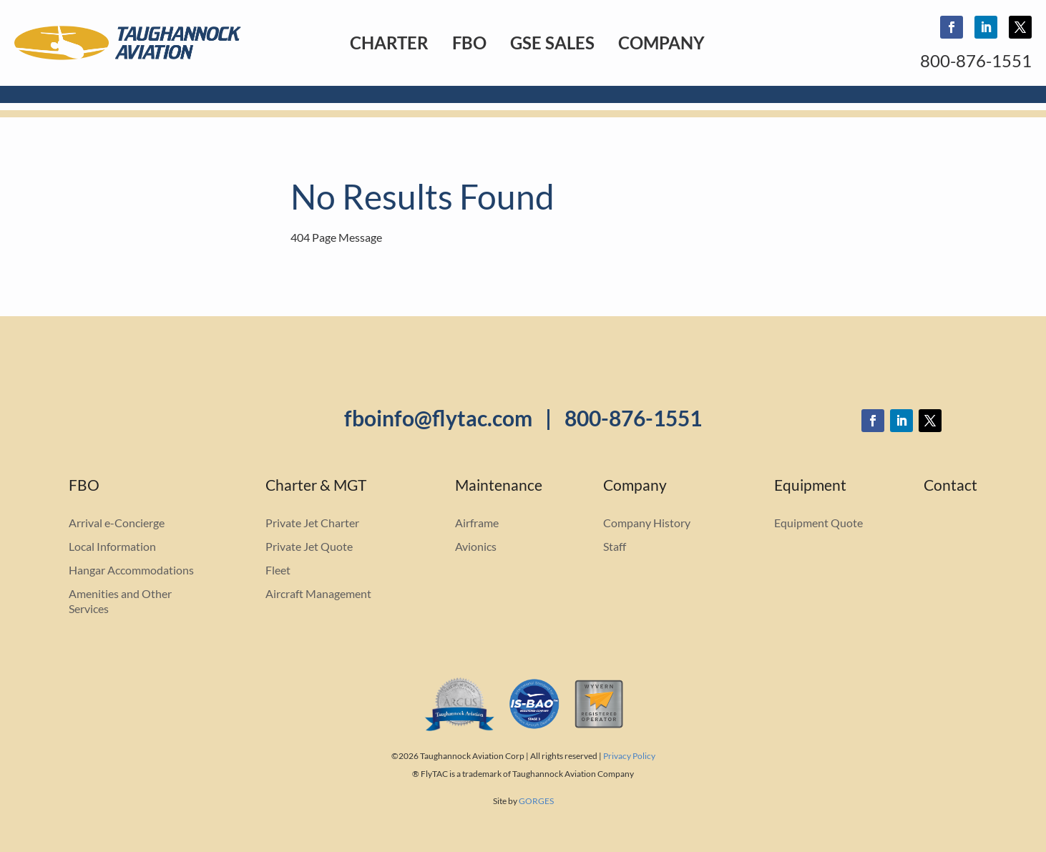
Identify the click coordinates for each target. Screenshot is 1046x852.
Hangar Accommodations (131, 570)
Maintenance (498, 487)
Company (661, 42)
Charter (389, 42)
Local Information (112, 546)
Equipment (810, 487)
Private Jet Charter (312, 522)
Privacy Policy (629, 755)
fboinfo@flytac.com (438, 418)
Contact (950, 487)
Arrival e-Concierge (117, 522)
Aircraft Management (318, 593)
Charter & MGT (315, 487)
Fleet (277, 570)
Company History (646, 522)
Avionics (476, 546)
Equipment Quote (818, 522)
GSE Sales (552, 42)
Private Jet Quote (309, 546)
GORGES (536, 800)
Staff (614, 546)
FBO (469, 42)
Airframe (477, 522)
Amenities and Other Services (120, 601)
